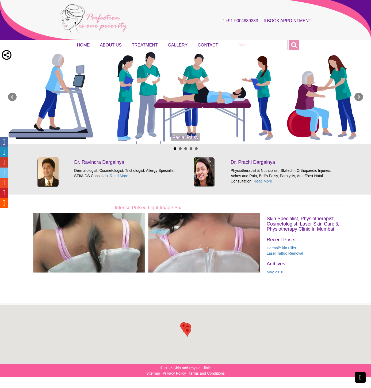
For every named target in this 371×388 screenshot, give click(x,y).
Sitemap (153, 373)
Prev (12, 97)
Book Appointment (286, 21)
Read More (119, 176)
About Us (111, 45)
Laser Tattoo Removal (285, 253)
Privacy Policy (174, 373)
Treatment (145, 45)
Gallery (178, 45)
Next (358, 97)
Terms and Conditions (207, 373)
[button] (187, 332)
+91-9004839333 (239, 21)
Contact (208, 45)
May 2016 (275, 272)
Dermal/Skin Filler (281, 248)
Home (83, 45)
